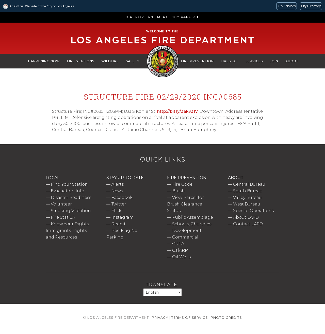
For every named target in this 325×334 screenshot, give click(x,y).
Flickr (117, 210)
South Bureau (248, 190)
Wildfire (110, 61)
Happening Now (44, 61)
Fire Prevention (197, 61)
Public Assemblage (192, 217)
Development (187, 230)
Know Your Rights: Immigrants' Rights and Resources (68, 230)
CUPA (178, 243)
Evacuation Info (67, 190)
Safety (132, 61)
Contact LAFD (248, 223)
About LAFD (246, 217)
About (292, 61)
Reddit (118, 223)
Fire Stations (80, 61)
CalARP (180, 250)
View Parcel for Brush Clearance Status (185, 204)
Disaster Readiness (71, 197)
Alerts (117, 184)
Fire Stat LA (63, 217)
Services (254, 61)
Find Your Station (69, 184)
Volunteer (61, 204)
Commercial (185, 237)
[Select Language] (162, 292)
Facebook (122, 197)
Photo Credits (226, 317)
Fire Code (182, 184)
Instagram (122, 217)
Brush (178, 190)
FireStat (229, 61)
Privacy (160, 317)
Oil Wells (181, 257)
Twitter (118, 204)
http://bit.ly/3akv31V (177, 111)
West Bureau (246, 204)
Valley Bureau (247, 197)
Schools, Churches (191, 223)
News (117, 190)
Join (274, 61)
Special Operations (253, 210)
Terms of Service (189, 317)
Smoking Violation (71, 210)
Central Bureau (249, 184)
